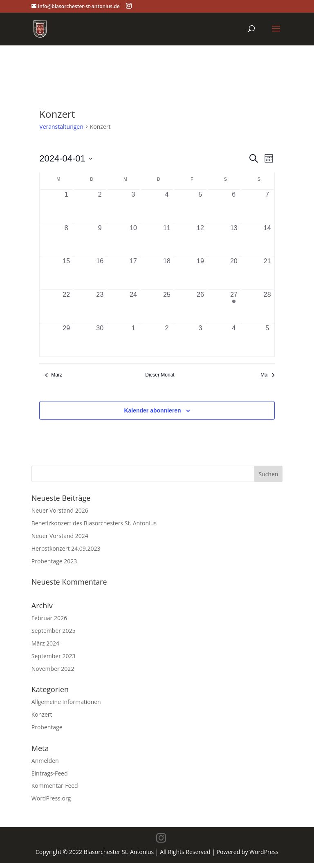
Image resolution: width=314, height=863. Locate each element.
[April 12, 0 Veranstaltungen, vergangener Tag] (200, 239)
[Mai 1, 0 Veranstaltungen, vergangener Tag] (133, 339)
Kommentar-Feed (54, 785)
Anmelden (45, 760)
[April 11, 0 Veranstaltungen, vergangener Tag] (167, 239)
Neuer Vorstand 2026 (59, 510)
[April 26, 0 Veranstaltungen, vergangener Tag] (200, 306)
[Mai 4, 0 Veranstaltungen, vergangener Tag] (234, 339)
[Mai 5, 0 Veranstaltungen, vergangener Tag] (267, 339)
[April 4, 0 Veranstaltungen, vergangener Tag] (167, 206)
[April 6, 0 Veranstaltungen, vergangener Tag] (234, 206)
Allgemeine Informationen (66, 702)
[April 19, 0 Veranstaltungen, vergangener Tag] (200, 272)
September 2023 (53, 656)
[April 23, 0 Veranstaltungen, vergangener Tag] (100, 306)
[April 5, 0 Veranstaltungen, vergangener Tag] (200, 206)
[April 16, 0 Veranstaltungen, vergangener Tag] (100, 272)
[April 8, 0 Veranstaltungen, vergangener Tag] (66, 239)
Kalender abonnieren (152, 410)
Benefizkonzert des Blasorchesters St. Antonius (94, 523)
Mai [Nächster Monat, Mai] (267, 375)
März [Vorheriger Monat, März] (53, 375)
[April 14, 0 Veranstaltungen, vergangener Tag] (267, 239)
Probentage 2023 (54, 561)
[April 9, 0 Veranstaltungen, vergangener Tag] (100, 239)
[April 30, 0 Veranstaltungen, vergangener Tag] (100, 339)
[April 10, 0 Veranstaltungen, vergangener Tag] (133, 239)
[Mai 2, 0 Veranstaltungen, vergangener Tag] (167, 339)
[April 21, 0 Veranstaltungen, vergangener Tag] (267, 272)
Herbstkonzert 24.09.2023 (66, 548)
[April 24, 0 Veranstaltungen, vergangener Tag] (133, 306)
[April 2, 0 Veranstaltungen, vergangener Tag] (100, 206)
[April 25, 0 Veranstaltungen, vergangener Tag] (167, 306)
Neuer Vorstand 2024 (59, 536)
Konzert (41, 714)
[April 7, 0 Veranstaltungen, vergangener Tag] (267, 206)
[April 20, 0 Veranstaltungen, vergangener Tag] (234, 272)
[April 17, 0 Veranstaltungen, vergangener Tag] (133, 272)
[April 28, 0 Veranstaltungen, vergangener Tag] (267, 306)
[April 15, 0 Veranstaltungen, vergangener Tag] (66, 272)
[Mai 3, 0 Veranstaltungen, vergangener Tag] (200, 339)
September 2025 (53, 630)
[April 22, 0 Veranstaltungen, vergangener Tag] (66, 306)
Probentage (47, 727)
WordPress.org (51, 798)
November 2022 (52, 668)
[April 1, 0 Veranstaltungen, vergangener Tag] (66, 206)
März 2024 (45, 643)
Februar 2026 (49, 618)
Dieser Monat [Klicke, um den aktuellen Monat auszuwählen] (159, 375)
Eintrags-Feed (49, 773)
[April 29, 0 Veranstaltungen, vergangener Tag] (66, 339)
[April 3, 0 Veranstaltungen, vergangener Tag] (133, 206)
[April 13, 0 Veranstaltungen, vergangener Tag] (234, 239)
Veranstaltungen (61, 126)
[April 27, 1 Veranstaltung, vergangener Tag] (234, 306)
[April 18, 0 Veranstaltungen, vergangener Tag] (167, 272)
